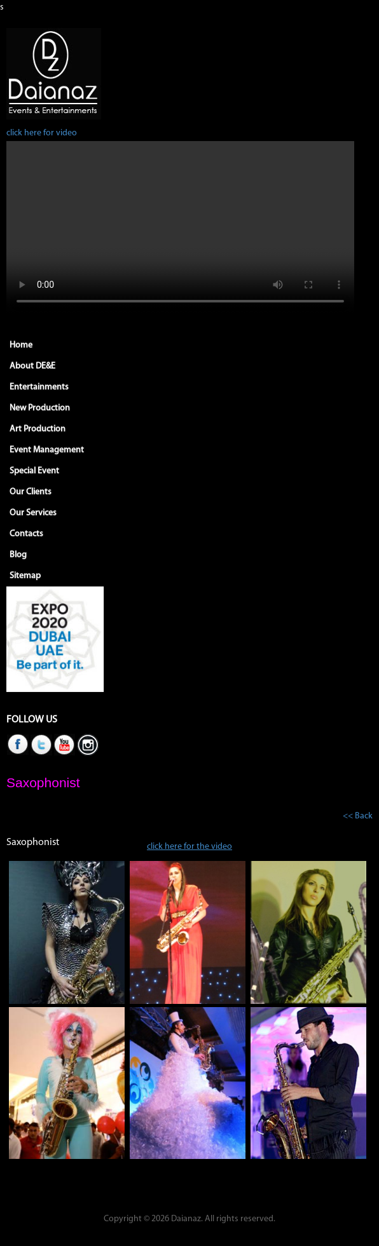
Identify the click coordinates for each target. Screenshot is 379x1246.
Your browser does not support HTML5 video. (180, 228)
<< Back (358, 816)
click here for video (41, 133)
